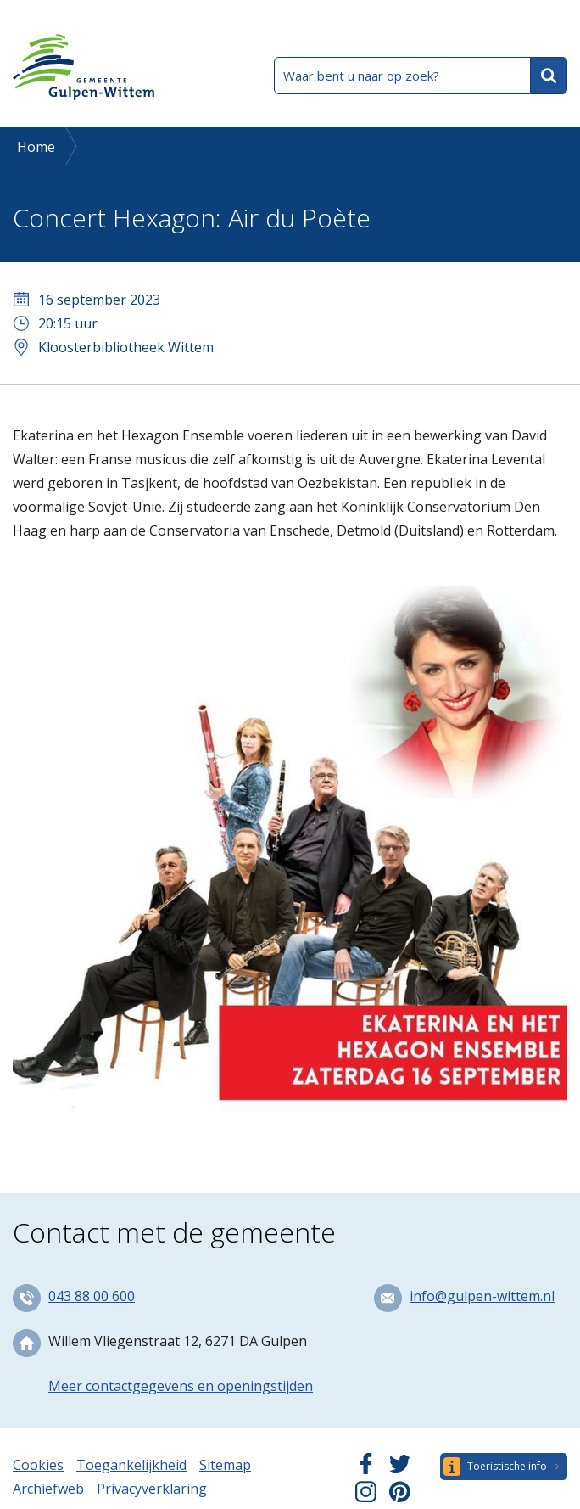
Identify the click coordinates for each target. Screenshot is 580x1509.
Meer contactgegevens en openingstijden (180, 1386)
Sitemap (225, 1465)
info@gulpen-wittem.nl (482, 1296)
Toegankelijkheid (131, 1465)
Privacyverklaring (152, 1488)
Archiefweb (48, 1488)
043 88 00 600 (91, 1296)
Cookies (38, 1465)
